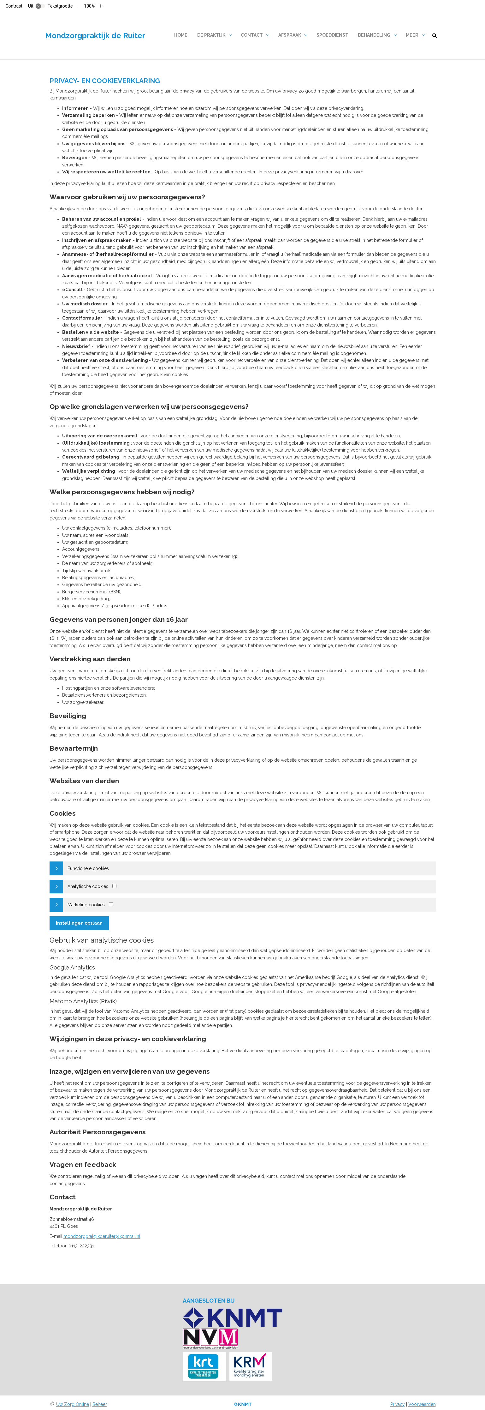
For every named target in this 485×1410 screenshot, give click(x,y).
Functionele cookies (88, 868)
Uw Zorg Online (72, 1404)
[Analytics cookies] (114, 886)
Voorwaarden (422, 1404)
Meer (412, 35)
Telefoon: (59, 1245)
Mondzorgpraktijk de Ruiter (95, 35)
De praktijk (211, 35)
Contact (252, 35)
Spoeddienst (332, 35)
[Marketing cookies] (111, 904)
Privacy (397, 1404)
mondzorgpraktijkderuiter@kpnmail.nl (101, 1236)
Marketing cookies (86, 904)
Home (180, 35)
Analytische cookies (88, 886)
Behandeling (374, 35)
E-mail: (56, 1236)
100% (89, 6)
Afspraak (289, 35)
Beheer (99, 1404)
